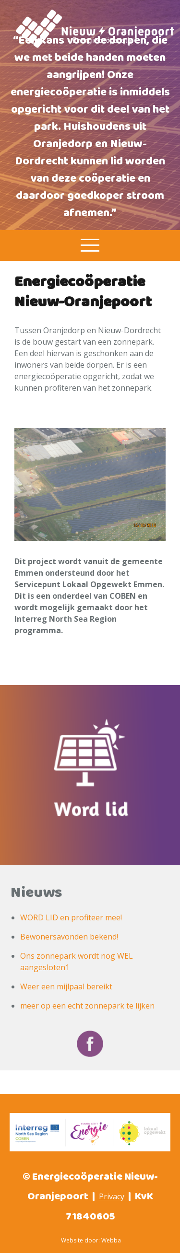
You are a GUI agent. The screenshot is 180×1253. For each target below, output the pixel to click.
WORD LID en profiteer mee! (71, 917)
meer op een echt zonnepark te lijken (87, 1005)
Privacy (111, 1196)
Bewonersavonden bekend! (69, 936)
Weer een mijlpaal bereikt (66, 986)
